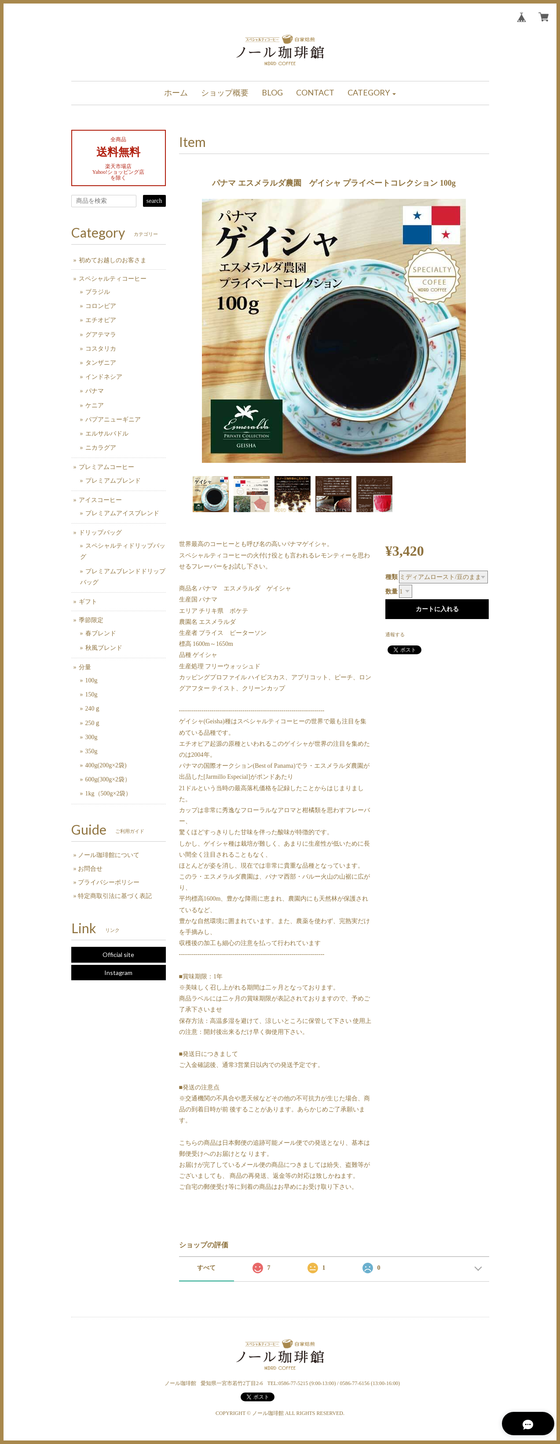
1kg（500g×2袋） (108, 793)
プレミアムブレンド (113, 480)
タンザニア (100, 362)
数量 (391, 591)
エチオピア (100, 320)
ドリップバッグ (100, 532)
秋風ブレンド (103, 648)
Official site (118, 954)
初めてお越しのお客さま (112, 260)
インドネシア (103, 377)
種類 (391, 577)
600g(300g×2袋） (108, 779)
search (154, 201)
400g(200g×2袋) (106, 765)
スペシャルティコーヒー (112, 278)
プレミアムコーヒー (106, 467)
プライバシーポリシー (108, 882)
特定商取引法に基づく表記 (115, 896)
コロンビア (100, 306)
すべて (206, 1267)
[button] (372, 93)
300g (91, 737)
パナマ (94, 391)
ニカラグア (100, 447)
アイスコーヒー (100, 500)
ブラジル (97, 292)
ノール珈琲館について (108, 855)
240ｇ (93, 708)
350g (91, 751)
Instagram (118, 972)
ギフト (88, 601)
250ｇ (93, 723)
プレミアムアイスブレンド (122, 513)
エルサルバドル (106, 433)
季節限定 (91, 620)
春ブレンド (100, 633)
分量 (85, 667)
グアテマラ (100, 334)
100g (91, 680)
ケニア (94, 405)
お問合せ (90, 868)
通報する (395, 634)
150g (91, 694)
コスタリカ (100, 348)
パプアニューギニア (113, 419)
